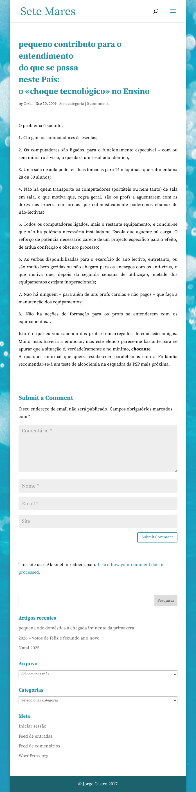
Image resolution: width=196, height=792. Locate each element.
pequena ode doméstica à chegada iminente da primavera (76, 628)
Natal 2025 (29, 648)
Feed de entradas (35, 736)
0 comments (98, 103)
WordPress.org (33, 756)
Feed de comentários (39, 746)
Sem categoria (71, 103)
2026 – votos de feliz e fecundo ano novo (59, 638)
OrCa (28, 103)
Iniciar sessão (32, 726)
